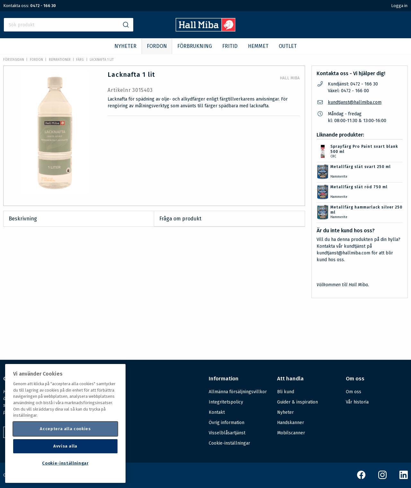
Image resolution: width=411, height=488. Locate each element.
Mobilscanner (291, 433)
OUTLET (288, 46)
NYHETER (125, 46)
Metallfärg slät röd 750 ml (359, 187)
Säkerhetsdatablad (182, 341)
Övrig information (226, 422)
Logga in (399, 5)
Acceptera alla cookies (65, 428)
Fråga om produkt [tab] (180, 219)
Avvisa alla (65, 446)
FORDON (157, 46)
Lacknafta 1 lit (102, 60)
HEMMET (258, 46)
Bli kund (285, 392)
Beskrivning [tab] (23, 219)
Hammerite (338, 177)
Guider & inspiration (297, 402)
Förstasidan (13, 60)
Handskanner (290, 422)
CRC (333, 156)
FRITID (230, 46)
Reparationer (60, 60)
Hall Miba (290, 78)
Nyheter (285, 412)
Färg (80, 60)
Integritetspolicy (226, 402)
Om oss (353, 392)
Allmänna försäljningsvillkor (238, 392)
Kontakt (217, 412)
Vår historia (357, 402)
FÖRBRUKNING (194, 46)
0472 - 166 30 (43, 5)
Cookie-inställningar (229, 443)
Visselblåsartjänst (227, 433)
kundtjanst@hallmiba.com (354, 102)
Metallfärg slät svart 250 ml (360, 166)
